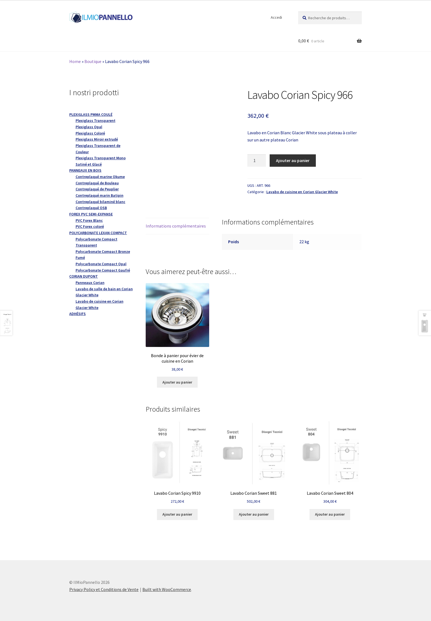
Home (75, 61)
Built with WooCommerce (166, 589)
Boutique (92, 61)
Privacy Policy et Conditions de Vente (104, 589)
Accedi (276, 17)
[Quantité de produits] (256, 160)
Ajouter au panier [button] (177, 382)
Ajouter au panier (293, 160)
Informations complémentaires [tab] (176, 226)
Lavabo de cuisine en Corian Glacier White (302, 191)
